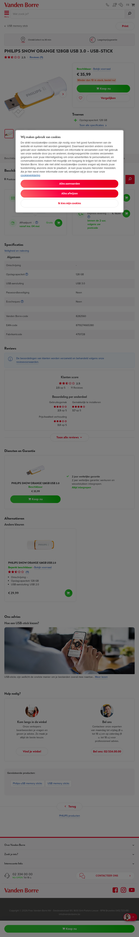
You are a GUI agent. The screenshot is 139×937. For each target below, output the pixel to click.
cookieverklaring (30, 175)
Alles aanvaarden (69, 183)
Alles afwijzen (69, 193)
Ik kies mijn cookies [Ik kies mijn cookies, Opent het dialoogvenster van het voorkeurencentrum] (69, 203)
